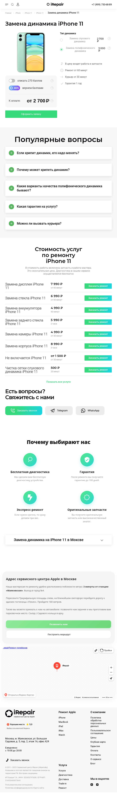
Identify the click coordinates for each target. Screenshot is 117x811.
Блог (92, 772)
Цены (93, 746)
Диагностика (65, 784)
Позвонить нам (58, 633)
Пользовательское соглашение (100, 741)
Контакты (95, 763)
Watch (62, 744)
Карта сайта (39, 797)
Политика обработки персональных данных (98, 730)
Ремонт (62, 797)
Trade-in (62, 792)
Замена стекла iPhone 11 (25, 304)
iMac (61, 739)
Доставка (64, 788)
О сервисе (95, 768)
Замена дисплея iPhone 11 (24, 292)
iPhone (62, 726)
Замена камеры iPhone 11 (26, 340)
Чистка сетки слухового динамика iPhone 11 (24, 376)
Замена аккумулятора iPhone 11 (23, 316)
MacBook (63, 731)
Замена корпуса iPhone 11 (26, 352)
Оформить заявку (31, 114)
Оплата (94, 759)
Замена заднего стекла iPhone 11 (24, 328)
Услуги (62, 779)
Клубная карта (98, 751)
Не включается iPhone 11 (25, 364)
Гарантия (95, 755)
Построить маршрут (59, 643)
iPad (61, 735)
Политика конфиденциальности (18, 797)
